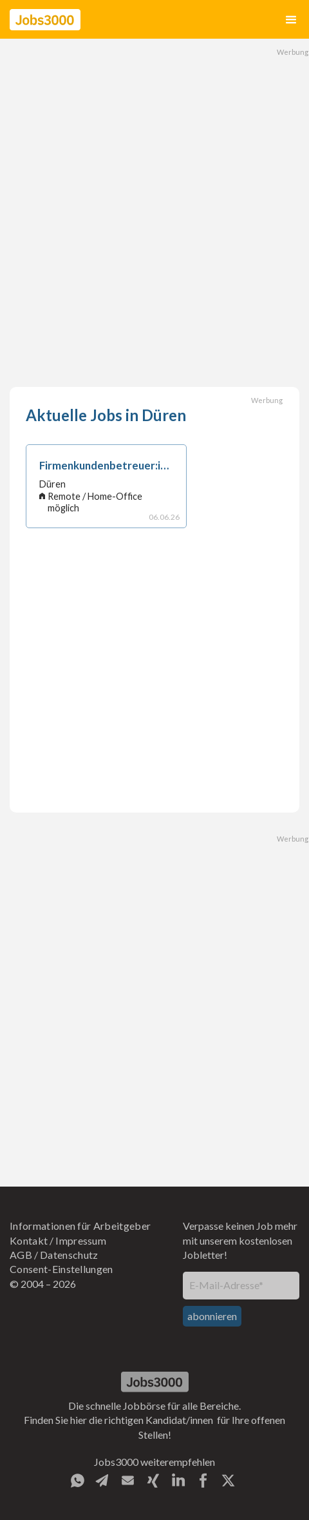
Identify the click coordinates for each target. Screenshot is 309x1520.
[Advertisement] (154, 213)
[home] (45, 19)
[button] (291, 19)
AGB (21, 1255)
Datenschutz (69, 1255)
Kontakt (29, 1240)
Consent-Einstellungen (61, 1269)
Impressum (80, 1240)
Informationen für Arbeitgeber (80, 1225)
